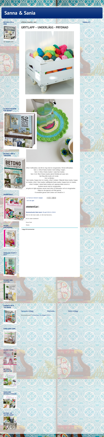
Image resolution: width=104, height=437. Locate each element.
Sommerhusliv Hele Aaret (34, 212)
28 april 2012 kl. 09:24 (49, 212)
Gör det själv (30, 200)
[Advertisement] (49, 293)
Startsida (50, 311)
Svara (27, 225)
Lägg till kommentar (28, 229)
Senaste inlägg (27, 311)
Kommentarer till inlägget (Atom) (40, 315)
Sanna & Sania (19, 13)
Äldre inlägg (73, 311)
